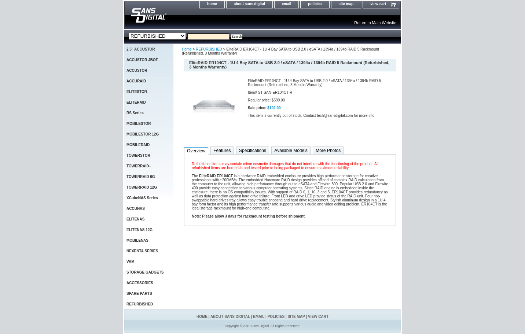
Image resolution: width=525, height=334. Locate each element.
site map (346, 4)
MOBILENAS (137, 240)
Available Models (291, 150)
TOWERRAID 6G (140, 177)
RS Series (135, 113)
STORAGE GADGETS (145, 272)
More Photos (328, 150)
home (212, 4)
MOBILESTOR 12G (142, 134)
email (286, 4)
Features (222, 150)
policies (315, 4)
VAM (130, 262)
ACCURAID (136, 81)
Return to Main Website (375, 23)
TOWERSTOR (138, 155)
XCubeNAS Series (142, 198)
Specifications (252, 150)
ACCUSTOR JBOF (142, 60)
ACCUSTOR (136, 70)
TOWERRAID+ (138, 166)
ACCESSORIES (139, 283)
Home (187, 49)
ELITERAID (136, 102)
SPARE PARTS (139, 294)
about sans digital (249, 4)
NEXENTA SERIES (142, 251)
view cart (378, 4)
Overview (196, 150)
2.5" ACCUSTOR (140, 49)
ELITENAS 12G (139, 230)
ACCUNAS (135, 209)
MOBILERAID (138, 145)
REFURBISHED (209, 49)
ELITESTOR (136, 92)
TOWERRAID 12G (141, 187)
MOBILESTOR (138, 124)
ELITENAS (135, 219)
